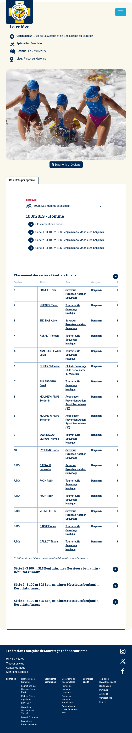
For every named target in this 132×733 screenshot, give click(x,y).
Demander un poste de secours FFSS (70, 709)
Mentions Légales (17, 671)
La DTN (102, 702)
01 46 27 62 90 (15, 658)
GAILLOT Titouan (49, 541)
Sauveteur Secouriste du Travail (28, 710)
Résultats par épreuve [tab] (22, 180)
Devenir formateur (29, 717)
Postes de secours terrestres (67, 689)
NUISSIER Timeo (49, 305)
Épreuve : (31, 200)
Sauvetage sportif (88, 680)
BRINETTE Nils (48, 290)
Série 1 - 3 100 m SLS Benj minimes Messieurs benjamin (66, 232)
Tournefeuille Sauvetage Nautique (72, 309)
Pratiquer (103, 690)
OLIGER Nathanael (50, 366)
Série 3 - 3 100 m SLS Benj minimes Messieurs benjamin (66, 248)
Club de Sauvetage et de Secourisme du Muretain (75, 370)
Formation (11, 679)
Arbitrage (103, 694)
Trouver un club (15, 663)
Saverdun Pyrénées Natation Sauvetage (75, 294)
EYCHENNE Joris (49, 450)
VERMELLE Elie (48, 511)
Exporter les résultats (66, 164)
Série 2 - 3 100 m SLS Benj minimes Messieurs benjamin (66, 240)
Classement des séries (46, 224)
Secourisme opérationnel (50, 680)
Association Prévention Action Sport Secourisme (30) (75, 402)
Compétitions (105, 698)
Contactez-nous (15, 667)
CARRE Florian (48, 526)
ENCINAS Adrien (49, 320)
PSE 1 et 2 (26, 703)
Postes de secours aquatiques (67, 699)
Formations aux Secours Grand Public (28, 689)
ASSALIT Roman (49, 335)
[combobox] (68, 206)
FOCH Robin (46, 480)
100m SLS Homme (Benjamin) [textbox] (52, 205)
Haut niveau (105, 686)
